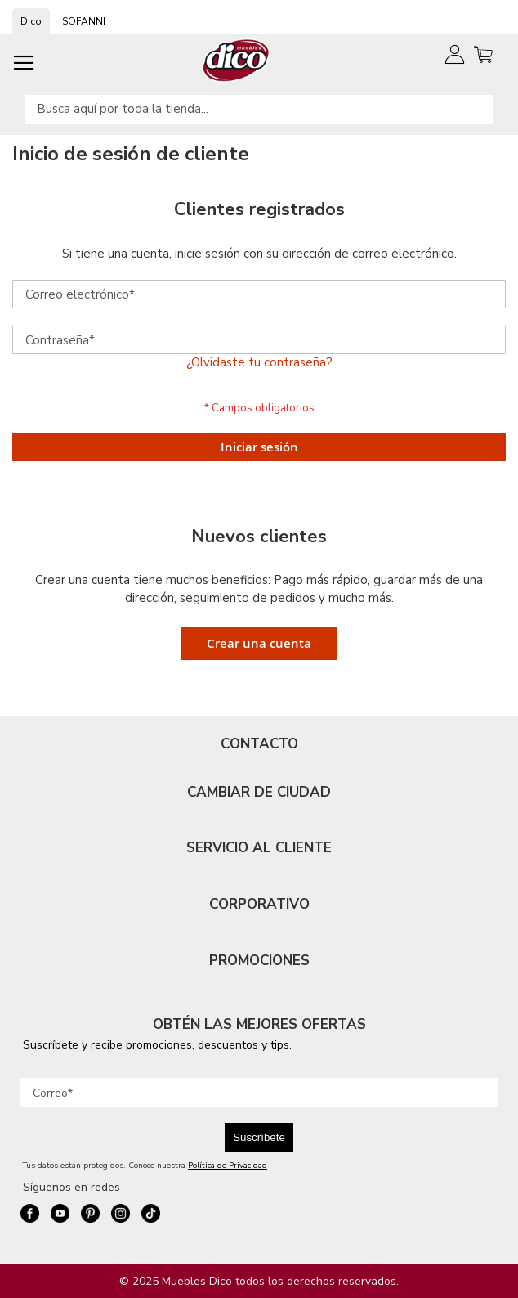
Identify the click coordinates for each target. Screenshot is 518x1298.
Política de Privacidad (227, 1165)
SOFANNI (83, 21)
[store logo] (236, 60)
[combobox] (259, 109)
